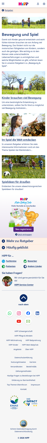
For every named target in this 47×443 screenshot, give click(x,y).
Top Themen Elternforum (17, 385)
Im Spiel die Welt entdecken (19, 139)
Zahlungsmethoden (23, 371)
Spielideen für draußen (16, 182)
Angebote (17, 349)
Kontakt (23, 389)
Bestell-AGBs (31, 366)
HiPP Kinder (13, 345)
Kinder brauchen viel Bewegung (21, 97)
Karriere (33, 362)
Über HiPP (29, 349)
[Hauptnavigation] (3, 3)
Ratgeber (9, 10)
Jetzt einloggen (25, 234)
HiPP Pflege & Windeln (23, 336)
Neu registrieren (23, 229)
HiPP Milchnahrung (14, 340)
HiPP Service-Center (23, 284)
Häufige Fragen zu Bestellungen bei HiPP (23, 375)
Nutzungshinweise (18, 362)
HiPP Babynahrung (33, 340)
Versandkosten (17, 366)
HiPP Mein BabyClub (30, 345)
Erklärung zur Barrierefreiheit (23, 380)
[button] (38, 4)
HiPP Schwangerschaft (23, 331)
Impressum (35, 385)
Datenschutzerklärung (23, 357)
